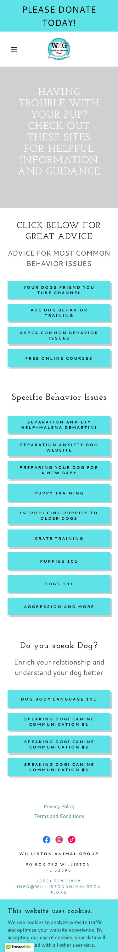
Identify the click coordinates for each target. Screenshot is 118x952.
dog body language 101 (59, 699)
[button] (9, 49)
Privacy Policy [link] (59, 806)
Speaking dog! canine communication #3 (59, 767)
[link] (59, 49)
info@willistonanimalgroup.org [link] (59, 889)
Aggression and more (59, 606)
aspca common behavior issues (59, 335)
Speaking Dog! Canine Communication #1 (59, 721)
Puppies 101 (59, 561)
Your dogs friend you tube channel (59, 290)
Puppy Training (59, 493)
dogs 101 (59, 584)
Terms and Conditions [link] (59, 815)
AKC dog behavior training (59, 312)
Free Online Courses (59, 358)
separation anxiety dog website (59, 447)
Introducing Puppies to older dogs (59, 515)
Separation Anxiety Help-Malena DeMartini (59, 424)
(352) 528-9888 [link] (59, 881)
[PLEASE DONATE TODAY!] (59, 16)
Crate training (59, 538)
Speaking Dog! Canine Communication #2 (59, 744)
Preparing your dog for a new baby (59, 470)
